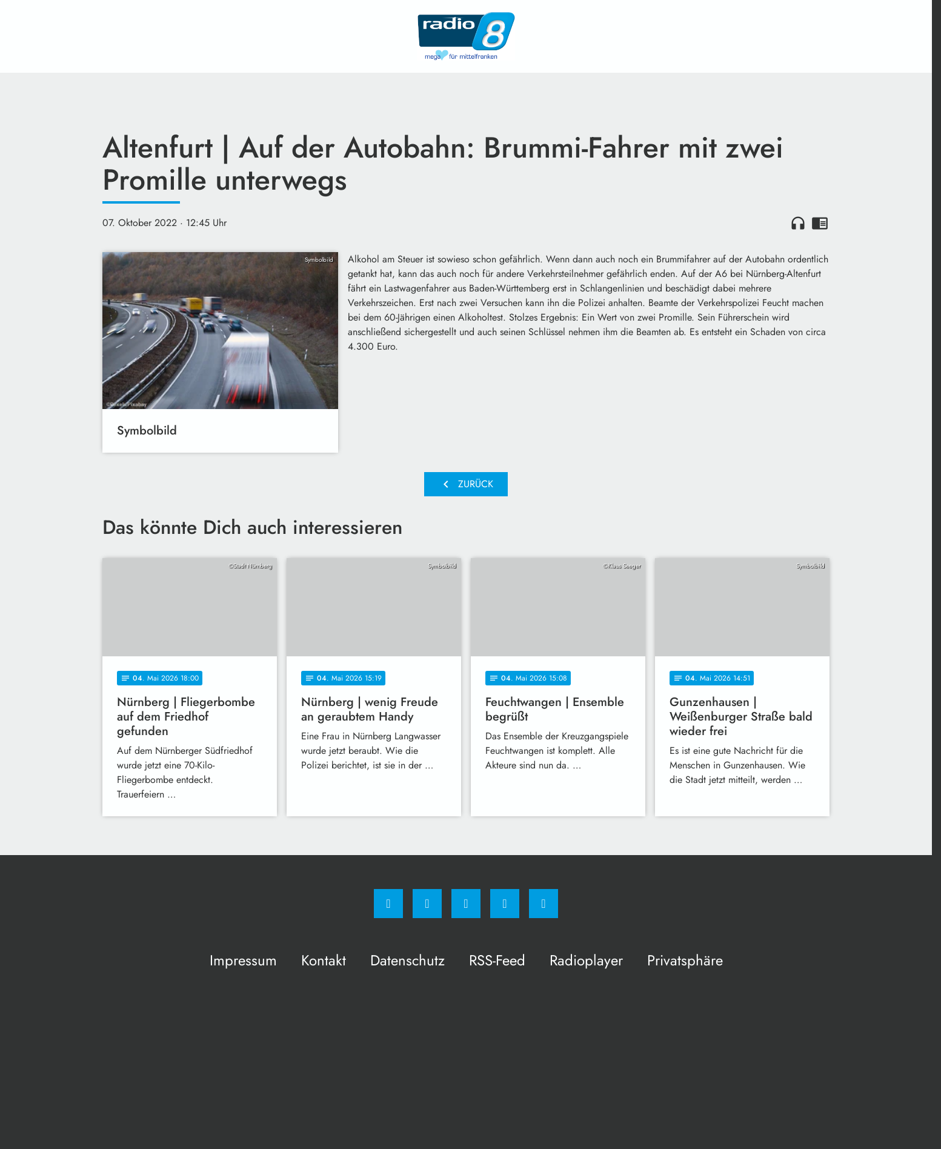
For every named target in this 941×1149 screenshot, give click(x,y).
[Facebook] (388, 903)
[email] (543, 903)
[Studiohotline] (504, 903)
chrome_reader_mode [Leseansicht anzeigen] (819, 223)
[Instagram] (427, 903)
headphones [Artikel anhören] (798, 223)
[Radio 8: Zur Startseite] (466, 36)
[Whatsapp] (465, 903)
